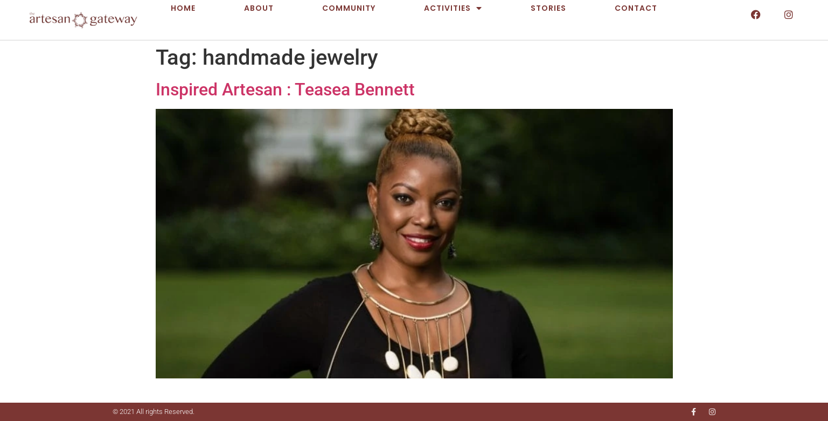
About (259, 8)
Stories (548, 8)
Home (183, 8)
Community (348, 8)
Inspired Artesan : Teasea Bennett (285, 89)
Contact (636, 8)
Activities (453, 8)
